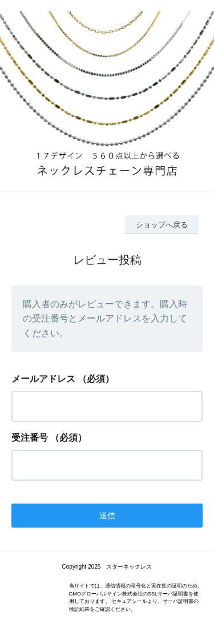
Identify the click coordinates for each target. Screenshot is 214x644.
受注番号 (29, 437)
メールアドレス (43, 379)
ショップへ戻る (162, 224)
